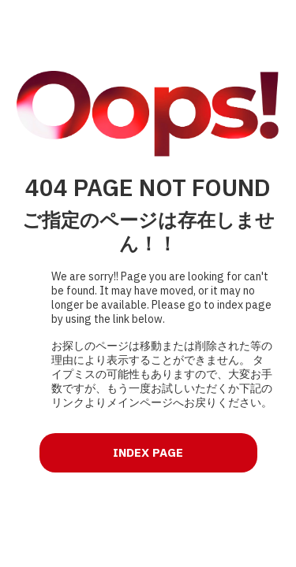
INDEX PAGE (148, 452)
